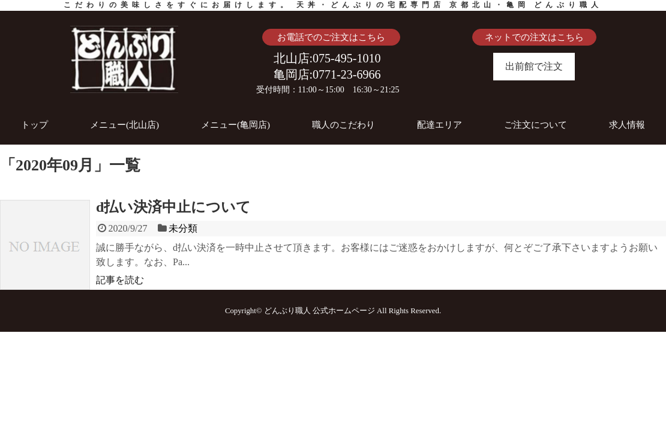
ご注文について (535, 125)
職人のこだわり (343, 125)
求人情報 (627, 125)
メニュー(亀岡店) (235, 125)
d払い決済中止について (173, 207)
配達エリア (439, 125)
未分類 (183, 228)
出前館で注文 (534, 66)
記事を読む (120, 280)
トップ (34, 125)
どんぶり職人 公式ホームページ (319, 311)
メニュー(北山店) (124, 125)
